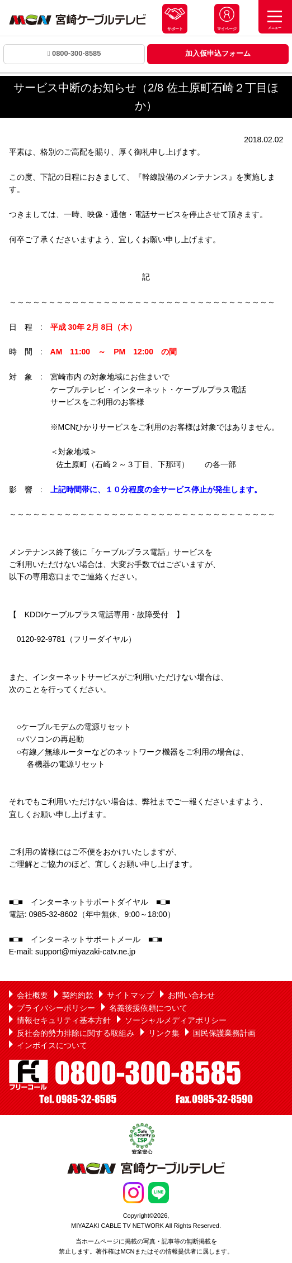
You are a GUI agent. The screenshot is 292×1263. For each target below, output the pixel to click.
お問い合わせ (191, 995)
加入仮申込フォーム (218, 53)
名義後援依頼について (148, 1007)
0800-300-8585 (74, 53)
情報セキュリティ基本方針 (64, 1020)
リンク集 (164, 1033)
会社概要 (32, 995)
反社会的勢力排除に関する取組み (75, 1033)
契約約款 (77, 995)
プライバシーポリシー (56, 1007)
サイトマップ (130, 995)
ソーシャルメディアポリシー (176, 1020)
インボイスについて (52, 1045)
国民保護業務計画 (224, 1033)
